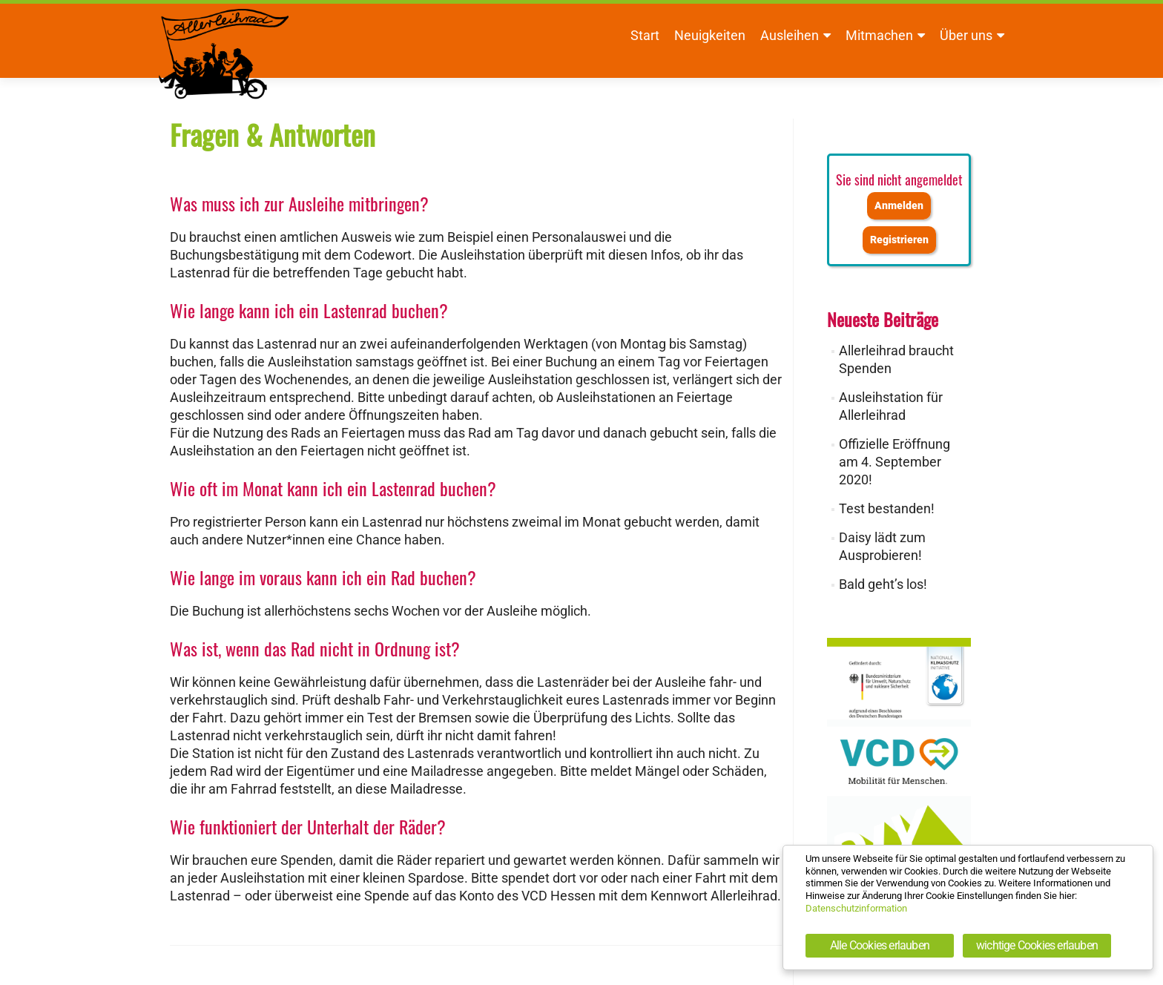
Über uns (966, 35)
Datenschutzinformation (856, 908)
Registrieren (899, 240)
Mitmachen (879, 35)
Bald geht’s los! (883, 584)
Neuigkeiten (709, 35)
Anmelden (898, 206)
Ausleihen (789, 35)
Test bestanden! (887, 508)
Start (644, 35)
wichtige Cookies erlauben (1037, 945)
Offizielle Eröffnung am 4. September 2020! (894, 461)
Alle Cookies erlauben (879, 945)
